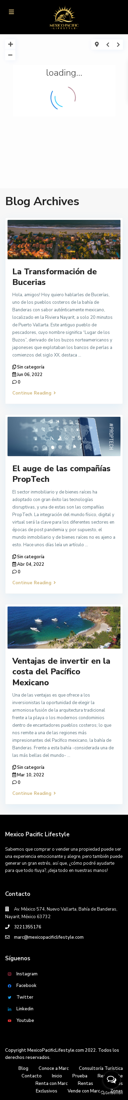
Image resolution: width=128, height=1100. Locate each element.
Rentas (85, 1083)
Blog (23, 1068)
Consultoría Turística (101, 1068)
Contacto (32, 1076)
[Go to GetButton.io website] (112, 1093)
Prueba (79, 1076)
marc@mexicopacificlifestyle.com (49, 937)
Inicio (57, 1076)
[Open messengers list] (111, 1079)
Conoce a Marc (54, 1068)
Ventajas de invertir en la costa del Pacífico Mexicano (61, 671)
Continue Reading (34, 393)
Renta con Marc (51, 1083)
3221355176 (27, 927)
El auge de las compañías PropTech (61, 474)
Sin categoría (30, 367)
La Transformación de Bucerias (54, 277)
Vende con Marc (84, 1091)
